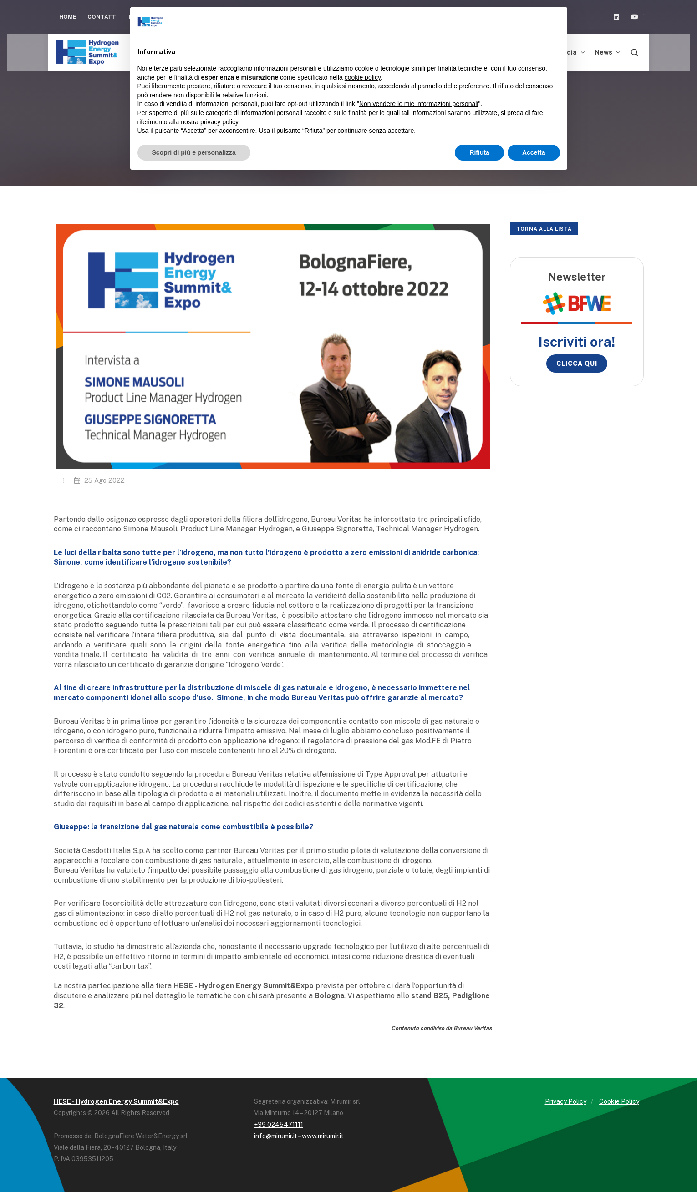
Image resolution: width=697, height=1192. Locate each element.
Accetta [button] (533, 152)
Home (67, 17)
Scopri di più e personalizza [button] (194, 152)
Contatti (102, 17)
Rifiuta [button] (479, 152)
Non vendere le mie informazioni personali (418, 103)
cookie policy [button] (363, 77)
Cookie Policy (619, 1101)
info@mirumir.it (275, 1136)
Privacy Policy (565, 1101)
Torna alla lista (544, 229)
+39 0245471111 (278, 1124)
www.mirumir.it (323, 1136)
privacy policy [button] (219, 122)
